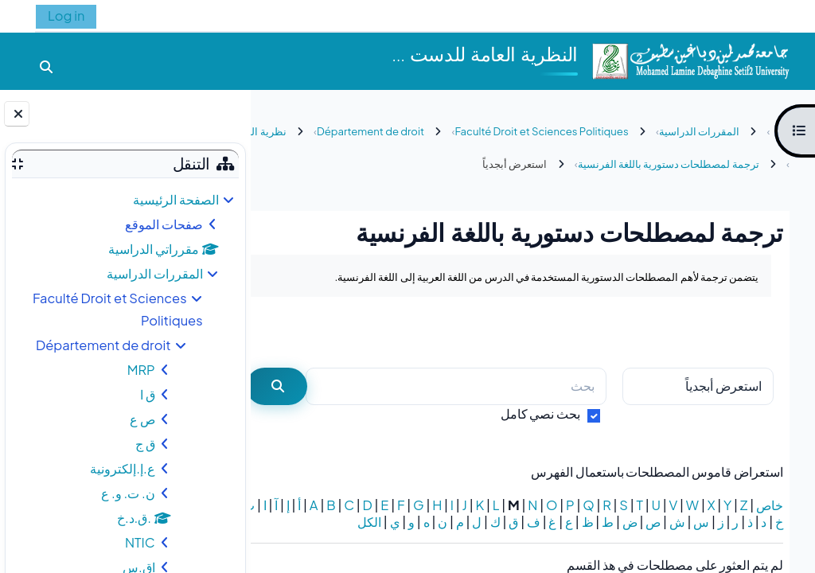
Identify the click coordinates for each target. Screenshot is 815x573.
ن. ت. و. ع (128, 493)
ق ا (147, 394)
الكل (771, 538)
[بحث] (471, 386)
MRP (141, 369)
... (295, 331)
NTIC (140, 542)
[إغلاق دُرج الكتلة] (16, 114)
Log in (66, 15)
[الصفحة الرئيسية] (690, 59)
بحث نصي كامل (541, 413)
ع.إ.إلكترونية (122, 468)
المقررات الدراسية (155, 273)
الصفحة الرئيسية (176, 199)
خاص (769, 505)
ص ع (142, 419)
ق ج (145, 443)
